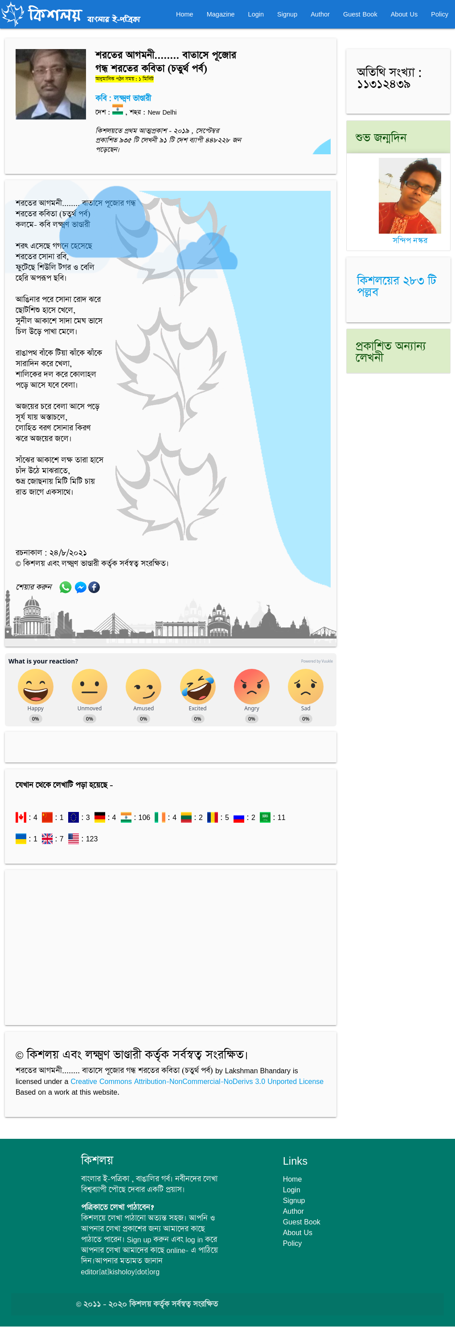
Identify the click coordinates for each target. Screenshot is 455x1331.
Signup (287, 14)
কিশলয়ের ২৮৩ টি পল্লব (396, 287)
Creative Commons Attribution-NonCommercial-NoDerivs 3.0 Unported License (197, 1081)
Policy (439, 14)
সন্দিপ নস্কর (410, 236)
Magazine (221, 14)
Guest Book (360, 14)
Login (256, 14)
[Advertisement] (171, 943)
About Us (404, 14)
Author (320, 14)
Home (184, 14)
